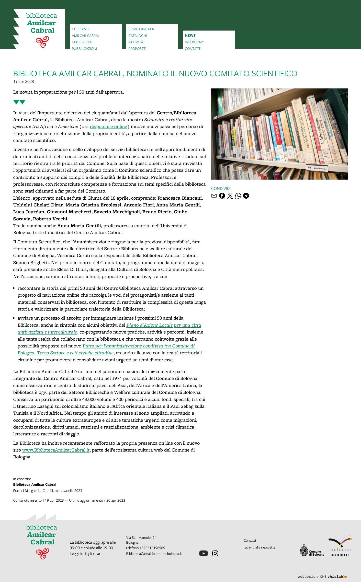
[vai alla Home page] (39, 31)
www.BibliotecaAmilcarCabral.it (56, 450)
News (190, 35)
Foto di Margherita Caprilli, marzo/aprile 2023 (180, 484)
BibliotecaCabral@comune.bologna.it (154, 553)
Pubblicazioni (84, 48)
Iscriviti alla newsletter (260, 547)
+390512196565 (152, 547)
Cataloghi (137, 35)
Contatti (193, 48)
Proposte (137, 48)
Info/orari (194, 41)
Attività (135, 41)
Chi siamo (80, 28)
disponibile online (108, 126)
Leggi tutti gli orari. (86, 553)
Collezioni (82, 41)
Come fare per (141, 28)
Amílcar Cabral (86, 35)
